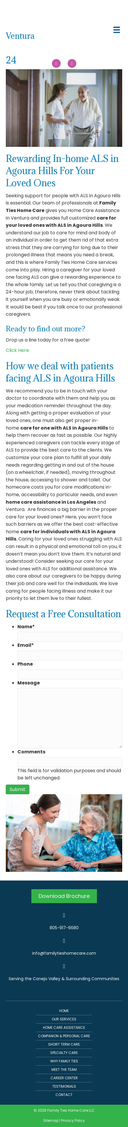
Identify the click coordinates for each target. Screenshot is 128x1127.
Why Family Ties (64, 1061)
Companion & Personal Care (64, 1035)
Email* (25, 645)
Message (28, 683)
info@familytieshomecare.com (64, 953)
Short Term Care (64, 1044)
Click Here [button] (17, 350)
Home (64, 1010)
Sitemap (50, 1120)
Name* (26, 626)
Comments (31, 751)
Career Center (64, 1077)
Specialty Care (64, 1052)
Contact (64, 1094)
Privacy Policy (73, 1120)
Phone (25, 664)
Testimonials (64, 1086)
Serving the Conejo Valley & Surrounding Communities (64, 979)
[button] (64, 896)
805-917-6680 (64, 928)
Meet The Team (64, 1069)
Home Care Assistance (64, 1027)
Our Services (64, 1019)
